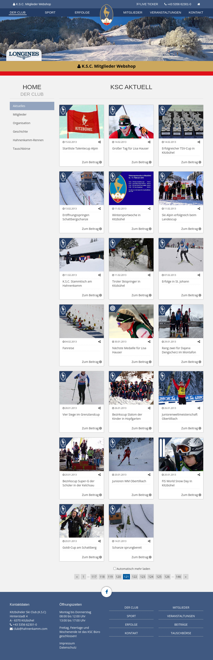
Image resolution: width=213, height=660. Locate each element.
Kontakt (196, 12)
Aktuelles (19, 106)
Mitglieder (132, 12)
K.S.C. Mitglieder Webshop (32, 4)
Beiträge (181, 624)
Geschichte (20, 131)
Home (32, 86)
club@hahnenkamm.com (30, 629)
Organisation (21, 8)
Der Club (18, 12)
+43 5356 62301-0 (179, 4)
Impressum (67, 643)
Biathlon (21, 8)
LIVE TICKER (147, 4)
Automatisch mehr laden (133, 569)
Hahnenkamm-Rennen (28, 140)
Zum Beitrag (92, 162)
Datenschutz (67, 647)
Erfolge (82, 12)
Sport (50, 12)
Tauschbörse (21, 149)
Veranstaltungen (165, 12)
